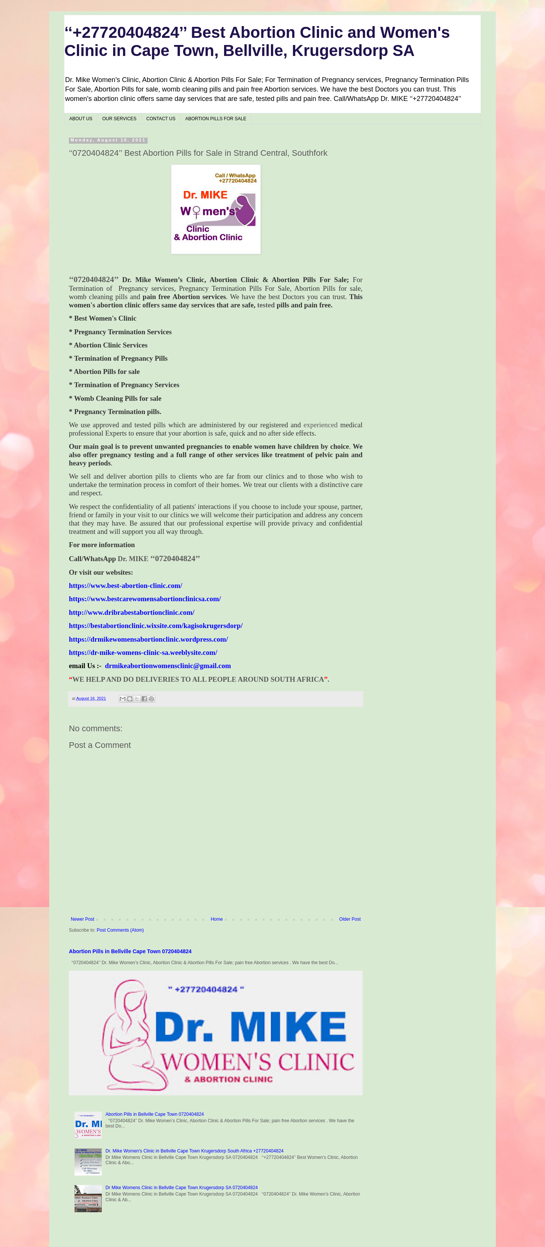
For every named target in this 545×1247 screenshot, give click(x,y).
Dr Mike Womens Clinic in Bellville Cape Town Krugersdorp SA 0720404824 (182, 1187)
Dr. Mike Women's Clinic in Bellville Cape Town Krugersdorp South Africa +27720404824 (194, 1151)
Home (217, 919)
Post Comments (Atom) (120, 930)
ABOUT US (80, 118)
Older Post (350, 919)
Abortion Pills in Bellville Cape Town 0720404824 (130, 951)
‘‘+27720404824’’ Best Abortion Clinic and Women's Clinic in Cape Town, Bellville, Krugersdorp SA (257, 41)
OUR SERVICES (119, 118)
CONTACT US (161, 118)
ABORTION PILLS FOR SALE (215, 118)
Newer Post (82, 919)
